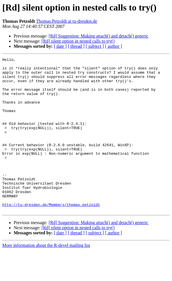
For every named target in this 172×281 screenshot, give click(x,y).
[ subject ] (95, 46)
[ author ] (113, 46)
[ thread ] (76, 46)
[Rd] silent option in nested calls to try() (78, 41)
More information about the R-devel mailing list (46, 276)
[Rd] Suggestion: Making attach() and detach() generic (98, 36)
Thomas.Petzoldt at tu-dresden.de (66, 21)
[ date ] (60, 46)
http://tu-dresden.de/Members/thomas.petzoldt (51, 234)
